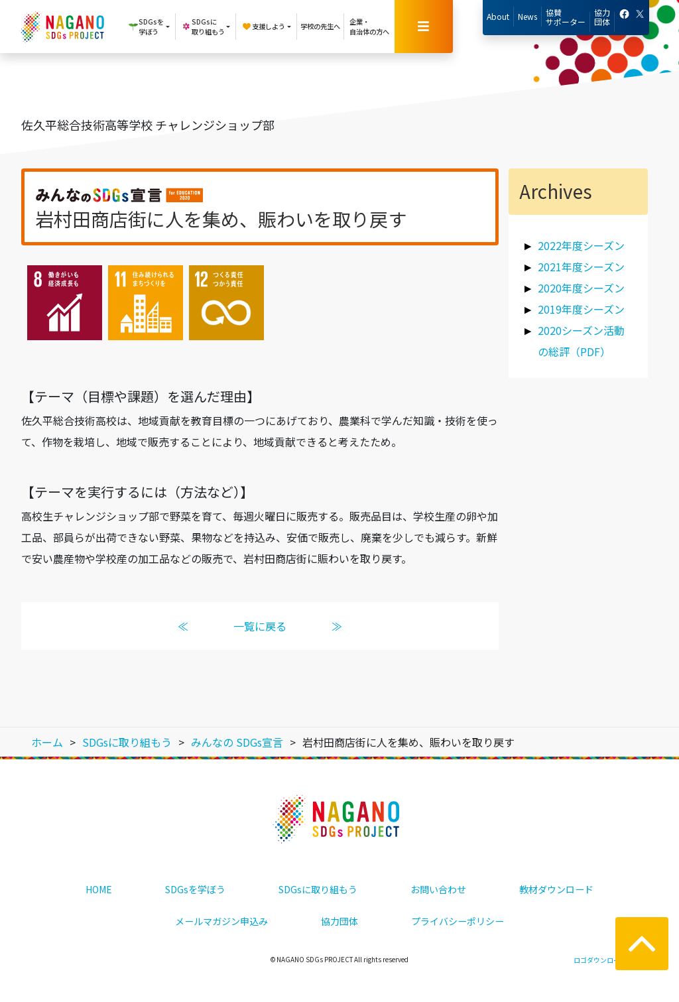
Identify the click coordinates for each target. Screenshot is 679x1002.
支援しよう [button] (263, 26)
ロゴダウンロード (600, 960)
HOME (99, 889)
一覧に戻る (259, 626)
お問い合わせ (438, 889)
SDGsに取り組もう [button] (203, 26)
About (498, 16)
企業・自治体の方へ (369, 26)
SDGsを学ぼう (195, 889)
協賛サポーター (566, 17)
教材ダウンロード (556, 889)
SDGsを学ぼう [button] (146, 26)
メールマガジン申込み (221, 921)
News (527, 16)
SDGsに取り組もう (317, 889)
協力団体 (602, 17)
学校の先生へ (320, 26)
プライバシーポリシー (457, 921)
